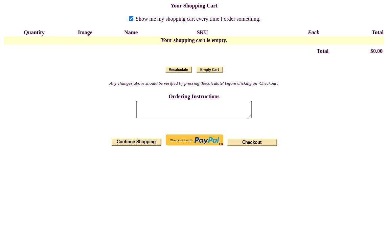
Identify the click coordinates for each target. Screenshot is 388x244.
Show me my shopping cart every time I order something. (194, 19)
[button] (178, 69)
